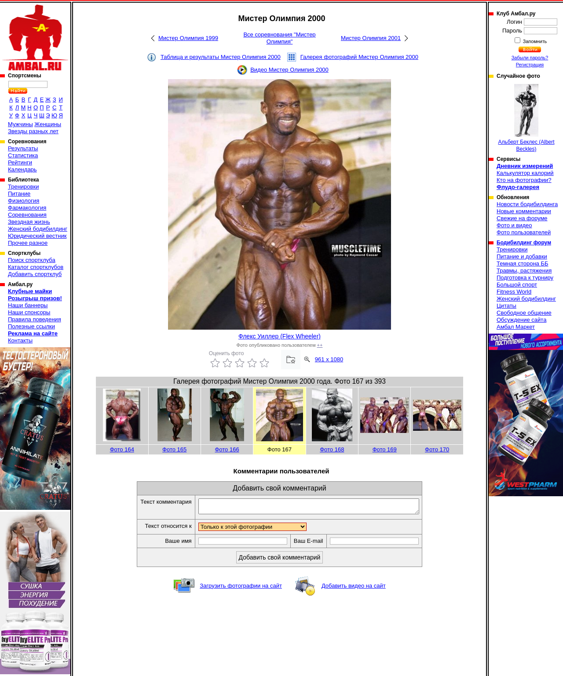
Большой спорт (517, 284)
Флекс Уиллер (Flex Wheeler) (279, 336)
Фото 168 (332, 449)
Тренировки (23, 186)
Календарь (22, 169)
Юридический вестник (37, 236)
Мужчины (20, 124)
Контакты (20, 340)
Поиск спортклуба (31, 260)
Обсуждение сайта (521, 319)
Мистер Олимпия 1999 (188, 38)
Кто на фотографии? (524, 180)
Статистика (23, 155)
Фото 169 (385, 449)
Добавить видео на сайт (354, 588)
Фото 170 (437, 449)
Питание (19, 193)
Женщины (47, 124)
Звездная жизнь (29, 221)
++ (320, 345)
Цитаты (506, 305)
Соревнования (27, 214)
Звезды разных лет (33, 131)
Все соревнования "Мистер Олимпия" (279, 38)
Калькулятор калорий (525, 173)
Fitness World (514, 291)
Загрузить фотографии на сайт (241, 588)
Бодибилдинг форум (524, 243)
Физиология (23, 200)
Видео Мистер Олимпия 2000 (289, 69)
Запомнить (534, 41)
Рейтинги (20, 162)
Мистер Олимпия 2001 (371, 38)
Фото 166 (227, 449)
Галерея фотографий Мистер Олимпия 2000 (359, 57)
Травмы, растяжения (524, 270)
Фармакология (27, 207)
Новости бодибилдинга (527, 204)
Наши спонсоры (29, 312)
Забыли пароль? (530, 57)
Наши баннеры (28, 305)
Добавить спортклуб (35, 274)
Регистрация (530, 64)
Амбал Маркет (516, 326)
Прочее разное (28, 243)
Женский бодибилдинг (37, 228)
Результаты (23, 148)
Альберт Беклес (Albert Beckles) (526, 118)
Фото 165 (174, 449)
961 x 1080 (329, 359)
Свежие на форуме (522, 218)
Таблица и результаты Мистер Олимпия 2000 (221, 57)
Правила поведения (34, 319)
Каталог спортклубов (35, 267)
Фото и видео (514, 225)
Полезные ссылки (31, 326)
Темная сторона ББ (522, 263)
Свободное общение (524, 312)
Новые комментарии (524, 211)
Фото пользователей (524, 232)
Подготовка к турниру (525, 277)
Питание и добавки (522, 256)
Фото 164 (122, 449)
